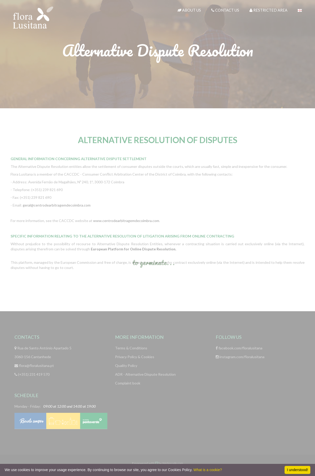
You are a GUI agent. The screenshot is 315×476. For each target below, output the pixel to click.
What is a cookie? (207, 470)
